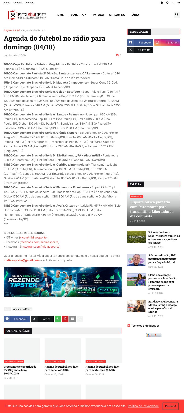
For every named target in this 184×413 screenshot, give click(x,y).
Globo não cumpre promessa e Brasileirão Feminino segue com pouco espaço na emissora (162, 282)
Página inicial (12, 30)
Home (7, 2)
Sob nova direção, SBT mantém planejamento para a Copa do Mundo (162, 259)
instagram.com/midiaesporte (40, 246)
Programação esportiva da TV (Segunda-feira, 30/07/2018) (20, 370)
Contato (17, 2)
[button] (177, 15)
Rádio (135, 14)
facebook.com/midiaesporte (39, 242)
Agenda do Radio (33, 30)
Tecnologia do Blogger (143, 325)
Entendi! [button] (170, 406)
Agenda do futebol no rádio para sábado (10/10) (61, 368)
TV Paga (98, 14)
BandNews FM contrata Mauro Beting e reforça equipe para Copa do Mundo (163, 307)
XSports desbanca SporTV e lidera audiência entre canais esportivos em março (164, 238)
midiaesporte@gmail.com (22, 260)
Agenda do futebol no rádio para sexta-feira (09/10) (102, 368)
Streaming (117, 14)
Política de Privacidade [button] (143, 406)
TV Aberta (76, 14)
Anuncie (29, 2)
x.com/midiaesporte (33, 237)
